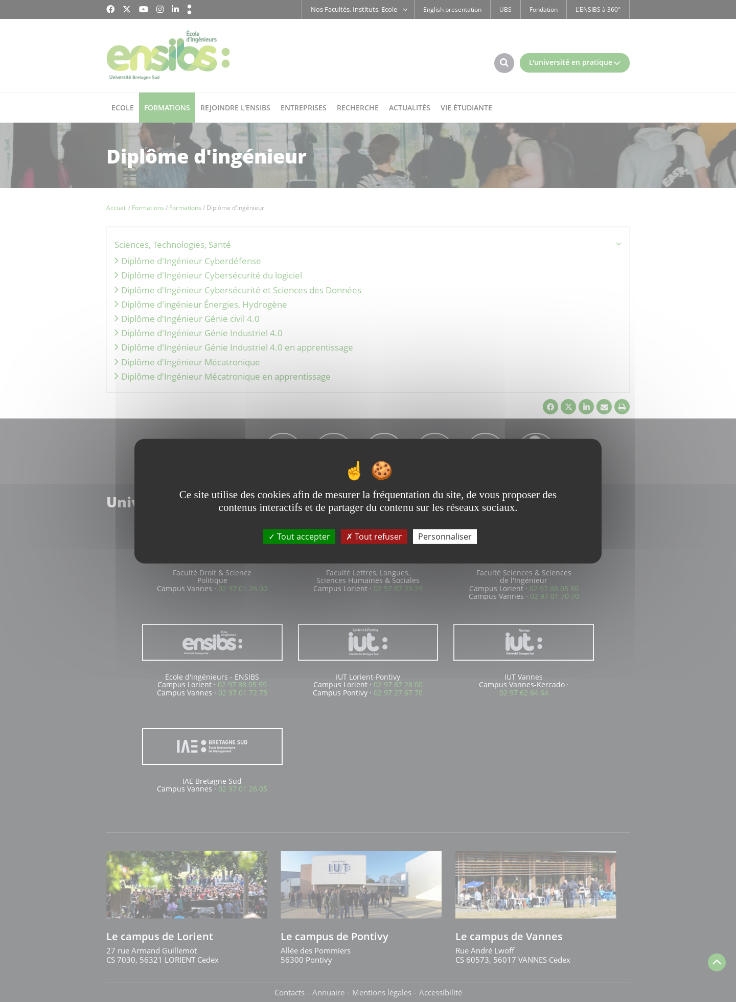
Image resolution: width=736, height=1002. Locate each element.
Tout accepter (299, 536)
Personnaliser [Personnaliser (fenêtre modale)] (445, 536)
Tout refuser (374, 536)
